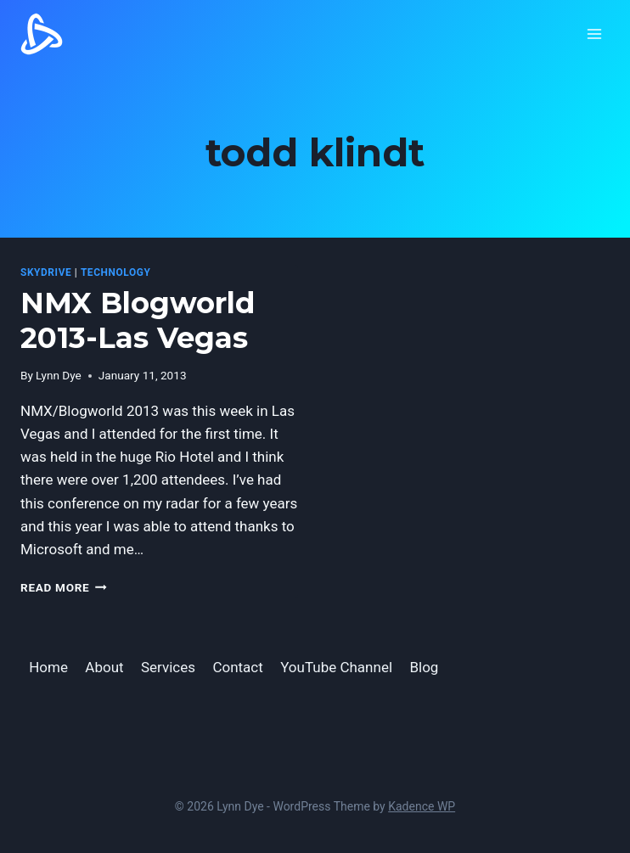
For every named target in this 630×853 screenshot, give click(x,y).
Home (48, 667)
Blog (423, 667)
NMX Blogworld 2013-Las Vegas (137, 320)
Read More (63, 587)
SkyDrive (45, 272)
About (104, 667)
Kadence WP (421, 806)
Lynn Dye (59, 375)
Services (168, 667)
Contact (237, 667)
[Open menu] (594, 33)
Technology (116, 272)
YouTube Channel (336, 667)
